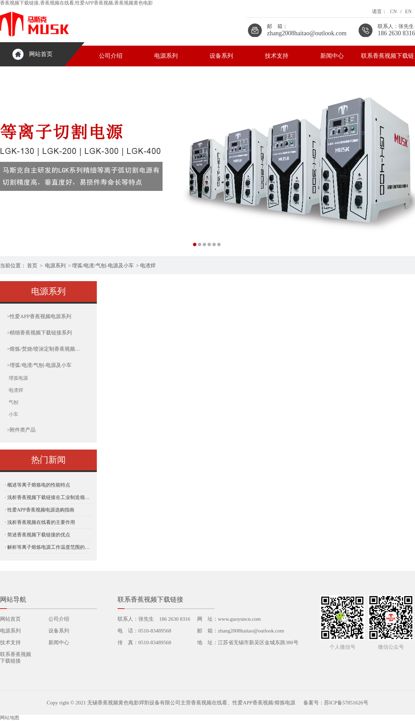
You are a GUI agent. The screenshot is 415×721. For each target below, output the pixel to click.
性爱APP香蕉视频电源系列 (39, 316)
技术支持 (276, 56)
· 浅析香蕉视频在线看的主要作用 (40, 522)
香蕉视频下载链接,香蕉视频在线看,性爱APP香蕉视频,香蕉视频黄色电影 (76, 3)
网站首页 (41, 54)
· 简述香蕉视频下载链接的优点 (37, 534)
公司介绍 (110, 56)
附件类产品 (21, 430)
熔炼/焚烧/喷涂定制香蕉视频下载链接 (44, 349)
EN (408, 11)
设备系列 (221, 56)
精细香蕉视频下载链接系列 (39, 332)
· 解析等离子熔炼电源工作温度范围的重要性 (48, 547)
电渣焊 (148, 265)
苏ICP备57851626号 (346, 702)
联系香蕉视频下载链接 (387, 59)
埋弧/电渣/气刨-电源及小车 (102, 265)
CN (393, 11)
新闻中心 (332, 56)
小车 (13, 414)
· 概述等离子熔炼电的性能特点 (37, 485)
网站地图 (9, 717)
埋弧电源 (18, 378)
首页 (32, 265)
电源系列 (166, 56)
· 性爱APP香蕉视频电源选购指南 (39, 509)
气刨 (13, 402)
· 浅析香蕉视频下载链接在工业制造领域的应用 (48, 497)
